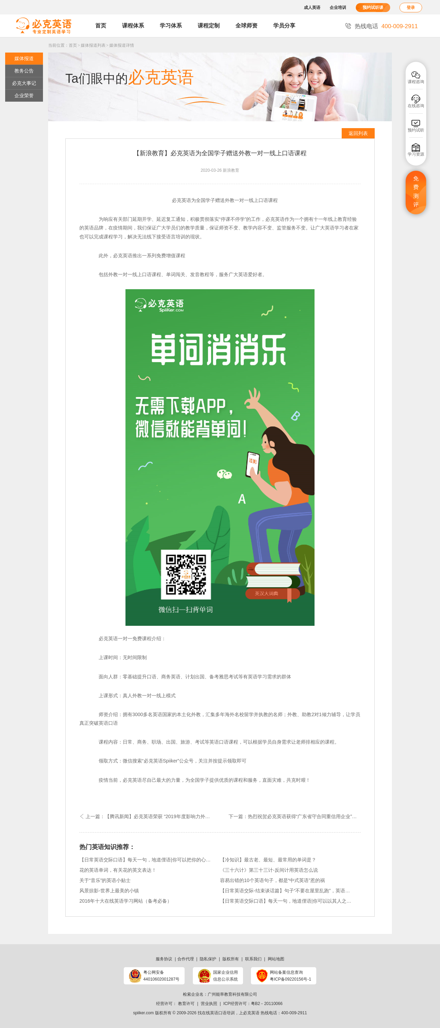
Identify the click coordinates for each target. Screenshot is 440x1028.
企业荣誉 (24, 95)
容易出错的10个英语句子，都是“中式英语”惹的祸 (272, 880)
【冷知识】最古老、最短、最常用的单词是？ (268, 859)
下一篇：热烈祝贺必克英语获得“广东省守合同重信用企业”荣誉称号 (295, 816)
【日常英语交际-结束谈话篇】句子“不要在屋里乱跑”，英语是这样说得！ (286, 890)
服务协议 (164, 959)
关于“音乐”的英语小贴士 (105, 880)
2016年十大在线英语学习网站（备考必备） (125, 901)
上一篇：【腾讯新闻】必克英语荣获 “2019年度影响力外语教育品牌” (149, 816)
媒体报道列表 (93, 45)
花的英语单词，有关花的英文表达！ (117, 870)
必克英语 (251, 1012)
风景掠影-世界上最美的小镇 (109, 890)
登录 (411, 7)
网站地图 (276, 959)
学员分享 (284, 26)
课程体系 (133, 26)
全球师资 (246, 26)
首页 (100, 26)
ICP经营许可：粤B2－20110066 (253, 1003)
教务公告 (24, 71)
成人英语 (312, 7)
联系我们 (253, 959)
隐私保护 (208, 959)
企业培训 (338, 7)
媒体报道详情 (121, 45)
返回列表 (358, 133)
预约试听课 (373, 7)
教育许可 (186, 1003)
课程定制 (209, 26)
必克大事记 (24, 83)
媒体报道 (24, 58)
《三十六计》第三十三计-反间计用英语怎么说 (269, 870)
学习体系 (171, 26)
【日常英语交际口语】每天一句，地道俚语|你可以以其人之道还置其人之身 (286, 901)
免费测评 (416, 192)
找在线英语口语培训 (216, 1012)
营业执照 (209, 1003)
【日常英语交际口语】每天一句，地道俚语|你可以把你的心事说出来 (145, 859)
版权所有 (230, 959)
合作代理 (185, 959)
